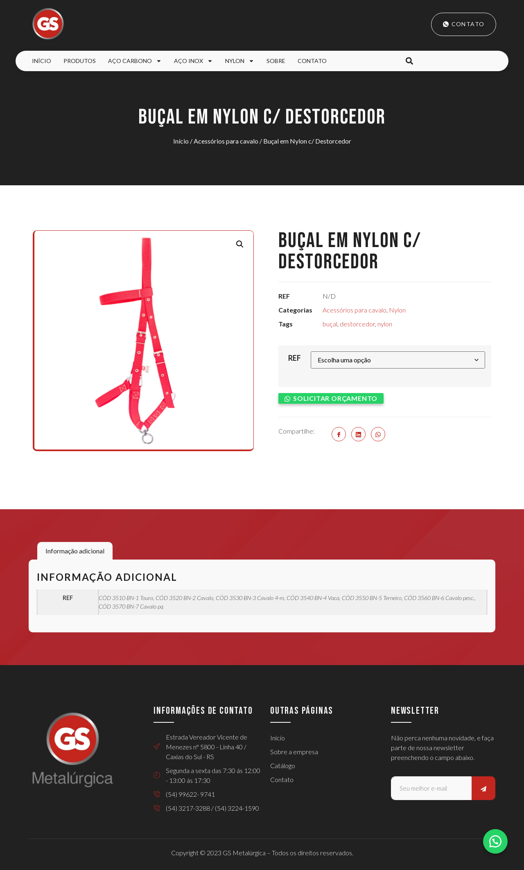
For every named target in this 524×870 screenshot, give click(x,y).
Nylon (239, 61)
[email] (431, 788)
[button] (409, 61)
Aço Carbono (135, 61)
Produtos (79, 60)
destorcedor (357, 324)
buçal (330, 324)
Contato (312, 60)
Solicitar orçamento (335, 398)
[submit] (483, 788)
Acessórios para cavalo (226, 141)
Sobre (276, 60)
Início (41, 60)
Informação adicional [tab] (74, 551)
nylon (384, 324)
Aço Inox (193, 61)
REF (294, 358)
